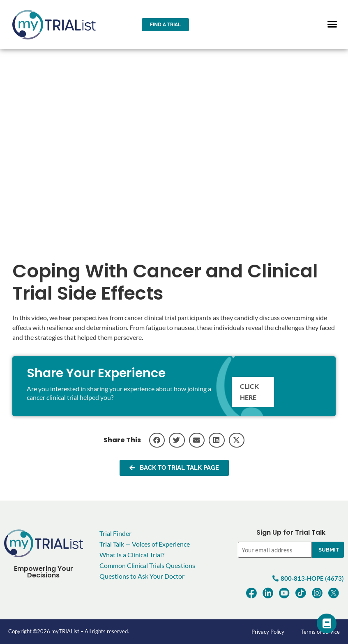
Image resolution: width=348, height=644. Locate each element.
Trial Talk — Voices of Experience (144, 544)
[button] (332, 24)
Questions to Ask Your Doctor (141, 576)
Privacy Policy (267, 631)
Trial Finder (115, 533)
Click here (249, 392)
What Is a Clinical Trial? (131, 555)
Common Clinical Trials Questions (147, 565)
